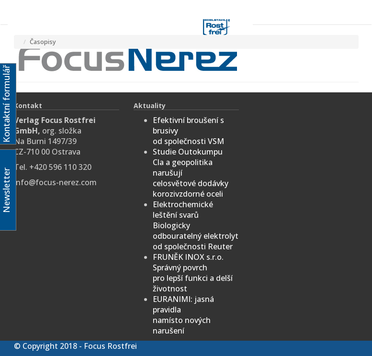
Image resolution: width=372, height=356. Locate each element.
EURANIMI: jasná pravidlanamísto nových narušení (183, 315)
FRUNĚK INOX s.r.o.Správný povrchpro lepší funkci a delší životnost (193, 273)
